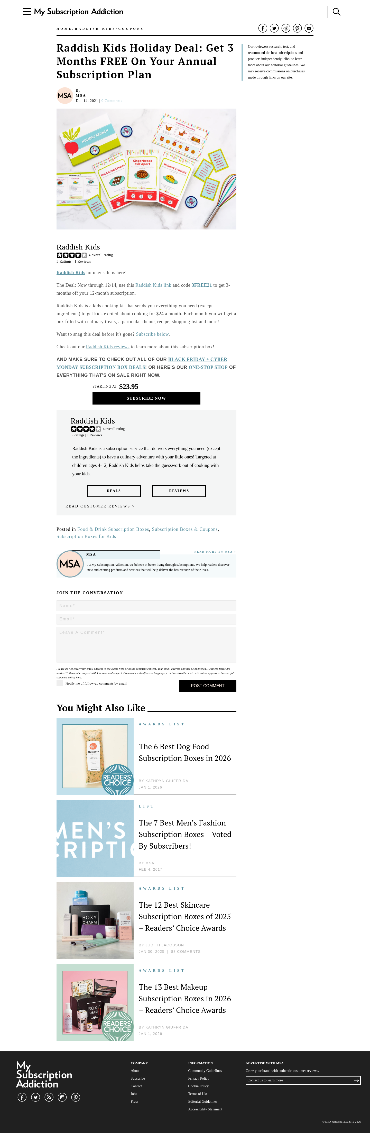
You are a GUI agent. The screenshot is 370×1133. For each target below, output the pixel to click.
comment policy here (69, 677)
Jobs (134, 1094)
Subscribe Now (146, 398)
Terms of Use (198, 1094)
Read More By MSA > (215, 551)
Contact (136, 1086)
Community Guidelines (205, 1071)
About (135, 1071)
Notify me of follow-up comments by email (92, 683)
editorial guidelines (285, 65)
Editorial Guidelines (202, 1101)
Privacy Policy (198, 1078)
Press (134, 1101)
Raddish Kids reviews (108, 346)
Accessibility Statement (205, 1109)
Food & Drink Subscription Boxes (113, 529)
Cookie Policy (198, 1086)
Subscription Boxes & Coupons (185, 529)
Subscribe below (152, 334)
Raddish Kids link (153, 285)
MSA (81, 96)
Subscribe (138, 1078)
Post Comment (207, 686)
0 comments (111, 101)
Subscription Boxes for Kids (86, 536)
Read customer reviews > (100, 506)
